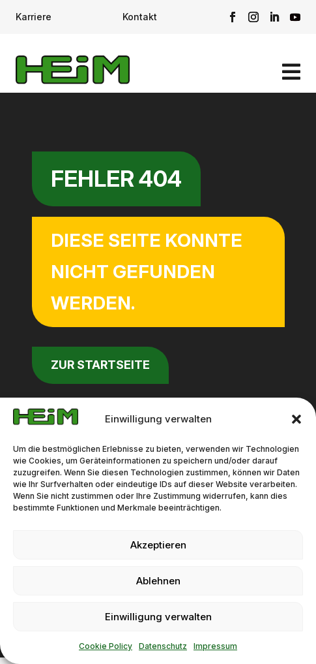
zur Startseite (100, 365)
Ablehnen (158, 581)
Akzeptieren (158, 545)
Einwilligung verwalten (158, 616)
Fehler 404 (116, 178)
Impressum (215, 646)
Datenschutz (163, 646)
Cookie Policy (105, 646)
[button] (296, 419)
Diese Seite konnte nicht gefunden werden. (146, 271)
